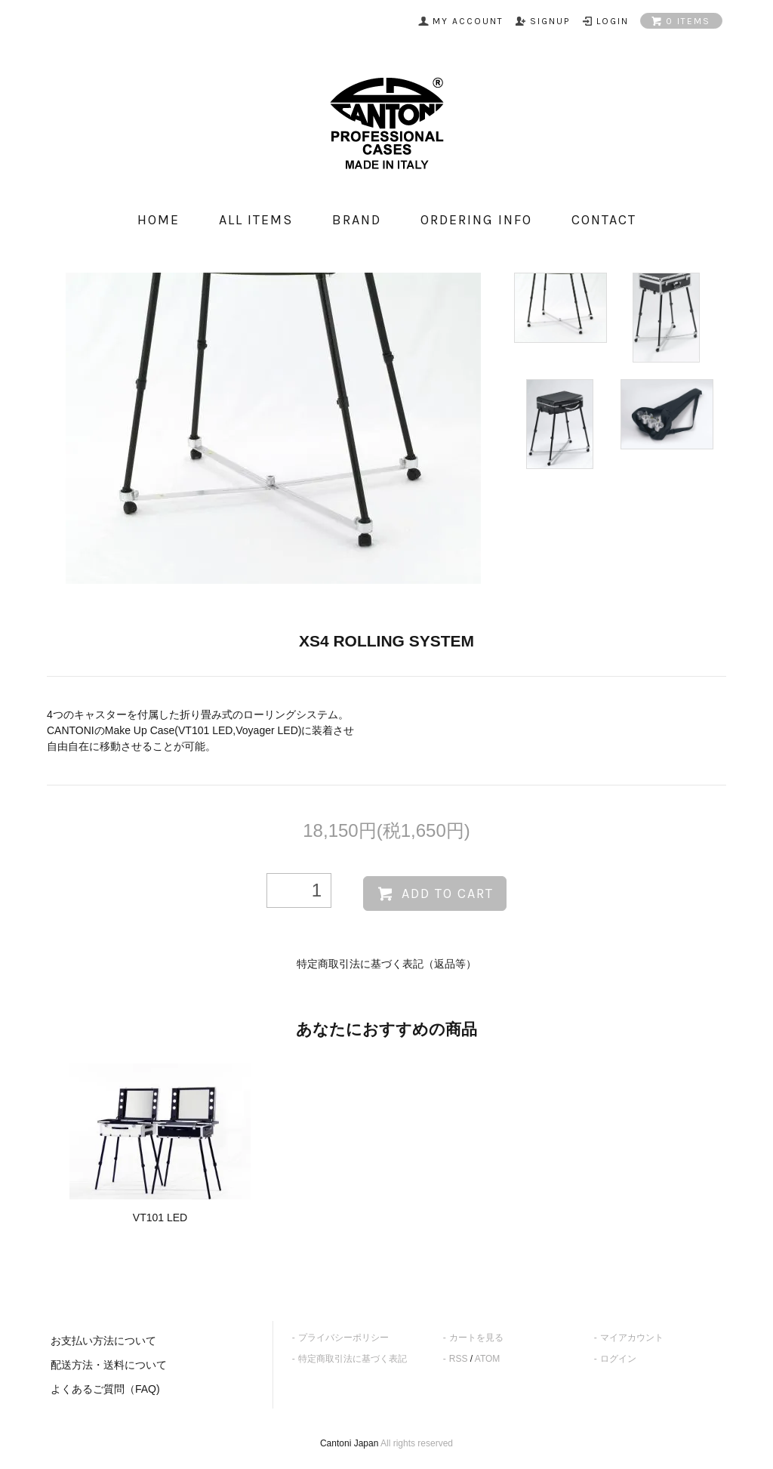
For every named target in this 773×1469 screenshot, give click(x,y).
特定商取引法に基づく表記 (352, 1358)
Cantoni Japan (349, 1443)
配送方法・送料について (109, 1365)
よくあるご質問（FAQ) (105, 1389)
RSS (458, 1358)
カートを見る (476, 1337)
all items (256, 219)
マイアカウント (632, 1337)
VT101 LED (160, 1217)
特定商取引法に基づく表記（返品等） (386, 964)
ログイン (618, 1358)
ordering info (476, 219)
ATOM (487, 1358)
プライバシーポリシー (343, 1337)
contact (603, 219)
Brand (356, 219)
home (158, 219)
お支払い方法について (103, 1341)
